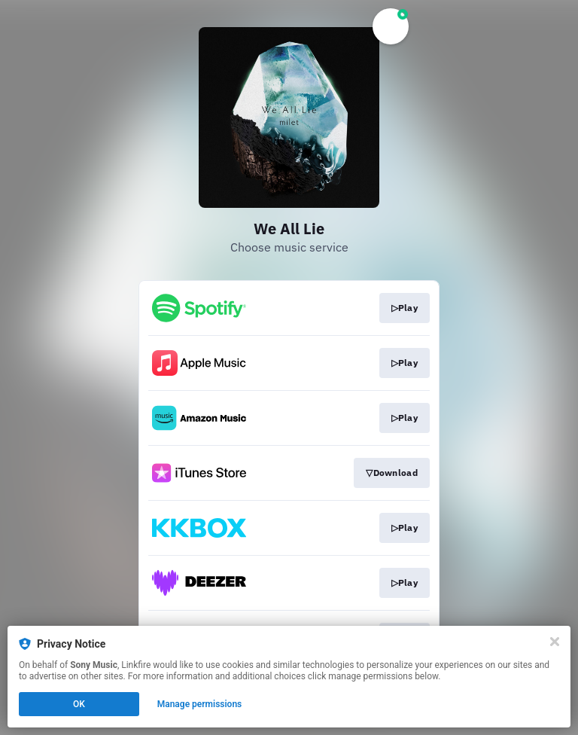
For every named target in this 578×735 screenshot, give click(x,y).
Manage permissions (199, 704)
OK (79, 704)
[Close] (555, 642)
